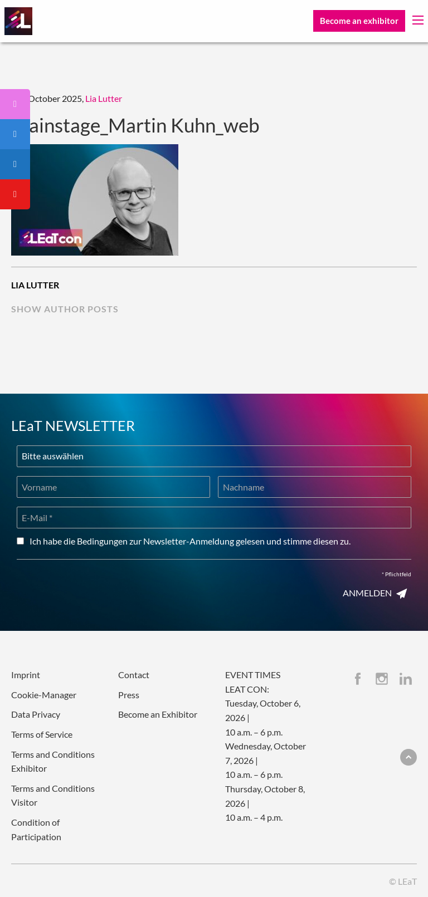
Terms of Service (41, 734)
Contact (133, 674)
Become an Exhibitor (157, 714)
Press (128, 694)
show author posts (65, 308)
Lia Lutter (103, 98)
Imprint (25, 674)
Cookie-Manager (43, 694)
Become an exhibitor (359, 21)
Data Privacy (35, 714)
